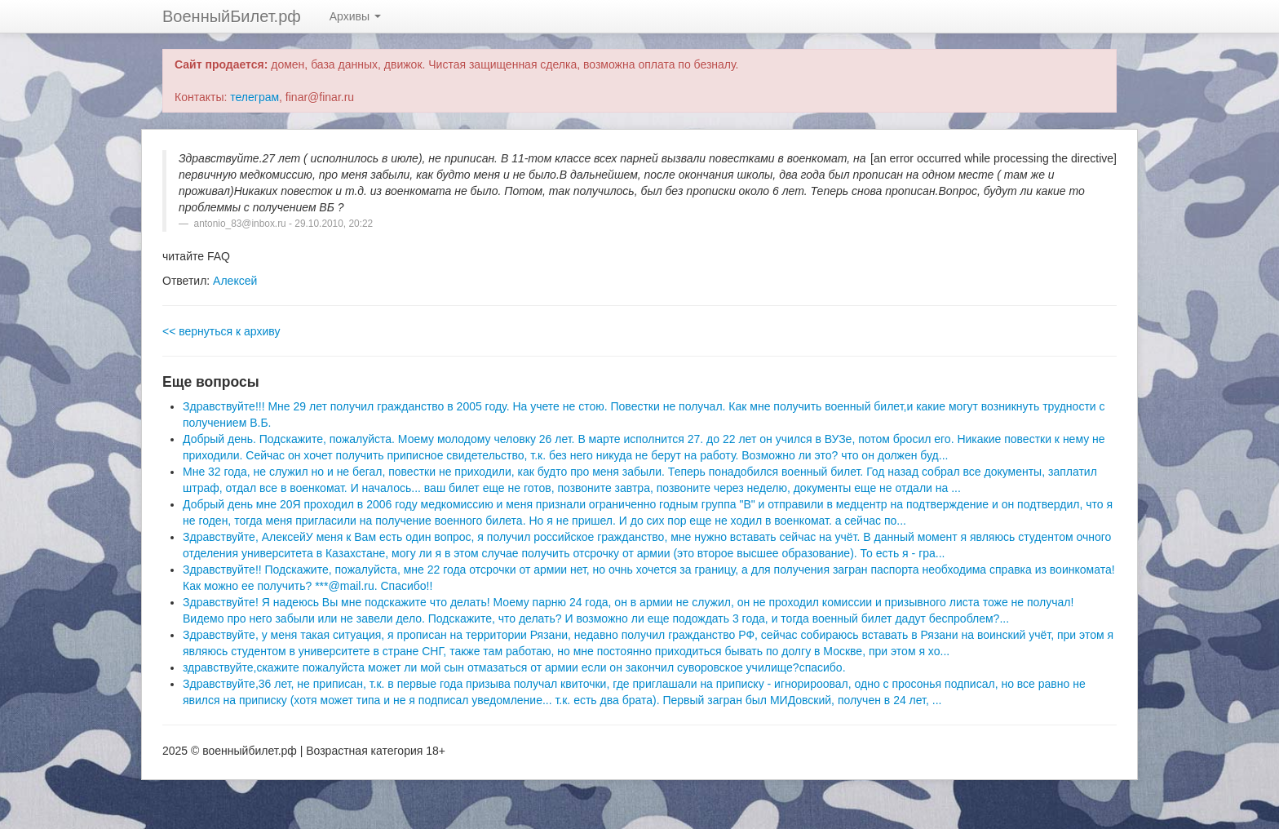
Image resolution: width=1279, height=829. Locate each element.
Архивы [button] (355, 16)
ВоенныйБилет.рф (231, 16)
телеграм (254, 97)
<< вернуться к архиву (221, 331)
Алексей (235, 280)
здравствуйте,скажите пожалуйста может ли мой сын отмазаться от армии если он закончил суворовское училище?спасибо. (514, 667)
